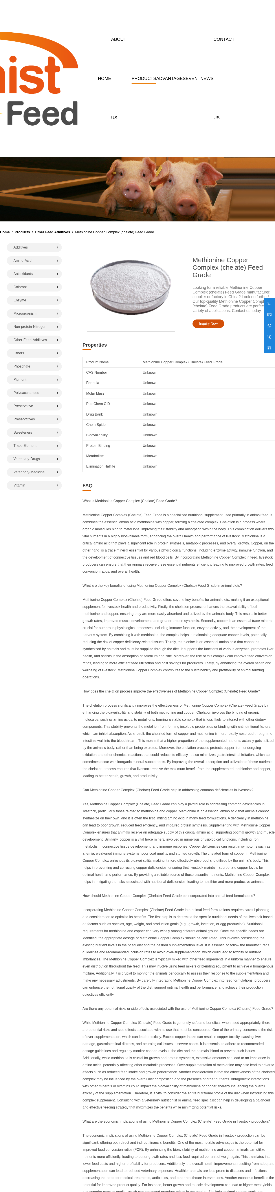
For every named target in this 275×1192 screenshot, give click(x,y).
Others (18, 353)
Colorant (20, 287)
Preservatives (24, 419)
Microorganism (25, 313)
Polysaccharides (26, 393)
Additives (20, 247)
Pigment (19, 379)
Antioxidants (23, 274)
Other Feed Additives (52, 232)
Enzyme (19, 300)
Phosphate (21, 366)
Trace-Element (24, 445)
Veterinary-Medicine (28, 472)
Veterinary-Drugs (26, 459)
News (207, 78)
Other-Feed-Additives (30, 340)
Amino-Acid (22, 260)
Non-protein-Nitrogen (29, 327)
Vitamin (19, 485)
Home (104, 78)
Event (193, 78)
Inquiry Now (208, 323)
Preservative (23, 406)
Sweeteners (22, 432)
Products (144, 78)
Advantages (171, 78)
